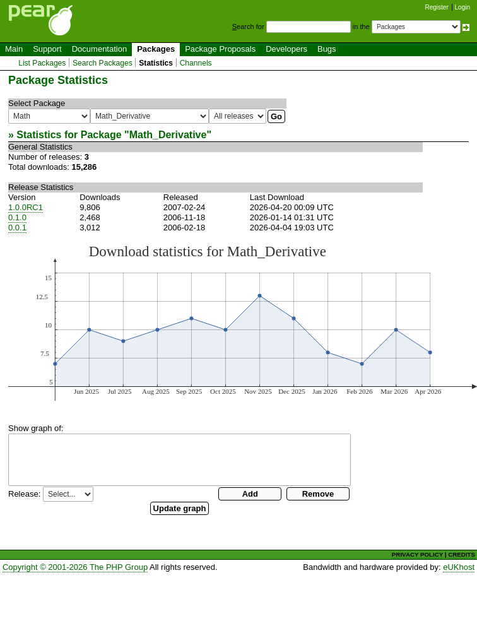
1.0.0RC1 (25, 207)
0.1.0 (17, 217)
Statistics (156, 63)
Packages (156, 49)
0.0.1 (17, 227)
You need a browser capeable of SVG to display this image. (242, 322)
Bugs (326, 49)
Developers (286, 49)
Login (462, 7)
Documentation (99, 49)
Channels (196, 63)
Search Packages (102, 63)
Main (14, 49)
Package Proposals (220, 49)
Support (47, 49)
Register (437, 7)
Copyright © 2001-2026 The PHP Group (75, 567)
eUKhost (458, 567)
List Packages (42, 63)
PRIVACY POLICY (417, 554)
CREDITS (461, 554)
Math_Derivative (168, 134)
